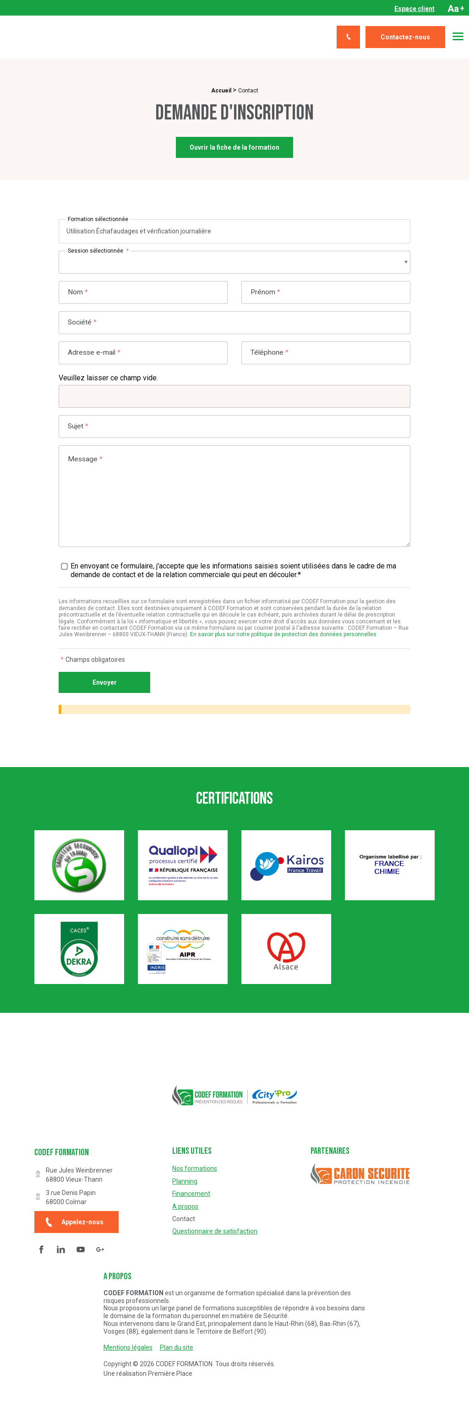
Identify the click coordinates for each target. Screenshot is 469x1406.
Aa (455, 8)
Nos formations (194, 1168)
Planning (184, 1181)
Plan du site (176, 1347)
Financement (191, 1193)
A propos (185, 1206)
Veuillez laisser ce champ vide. (108, 382)
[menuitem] (414, 9)
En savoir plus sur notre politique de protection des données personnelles (283, 641)
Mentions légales (128, 1347)
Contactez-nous (405, 37)
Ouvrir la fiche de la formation (234, 147)
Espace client (414, 8)
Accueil (221, 90)
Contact (183, 1219)
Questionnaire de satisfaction (214, 1231)
